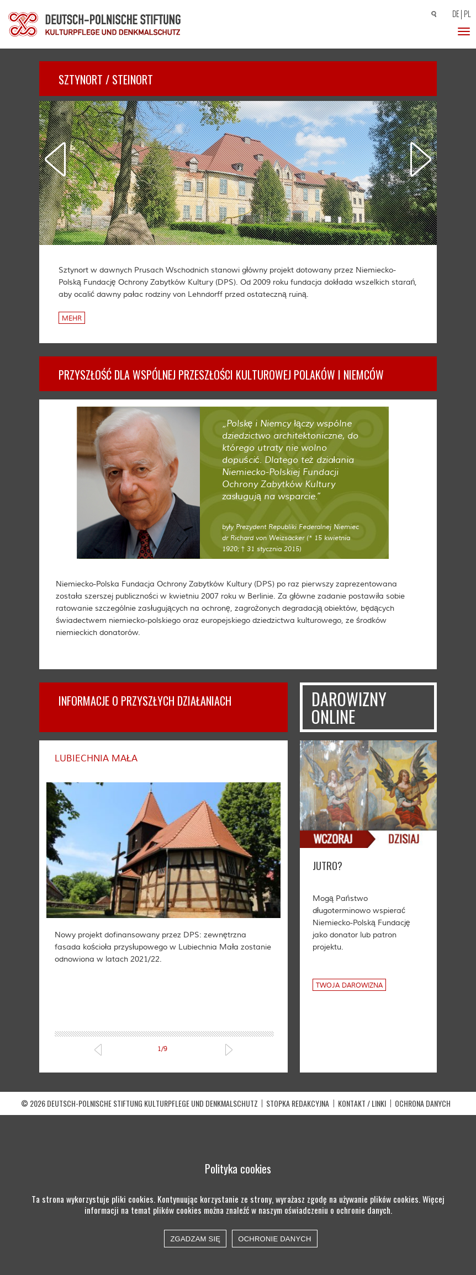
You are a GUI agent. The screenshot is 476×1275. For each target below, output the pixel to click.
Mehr (72, 318)
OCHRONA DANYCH (423, 1123)
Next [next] (420, 159)
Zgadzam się (195, 1239)
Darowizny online (349, 707)
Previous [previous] (55, 159)
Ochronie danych (274, 1239)
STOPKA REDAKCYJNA (297, 1123)
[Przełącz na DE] (454, 14)
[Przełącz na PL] (469, 14)
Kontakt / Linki (362, 1123)
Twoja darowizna (349, 985)
